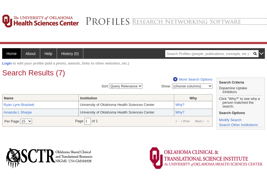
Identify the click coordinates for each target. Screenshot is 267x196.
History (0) (70, 53)
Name (8, 98)
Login (7, 63)
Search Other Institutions (238, 125)
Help (48, 53)
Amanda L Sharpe (18, 112)
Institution (88, 98)
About (31, 53)
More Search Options (192, 79)
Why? (179, 105)
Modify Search (230, 120)
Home (12, 53)
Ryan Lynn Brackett (19, 105)
